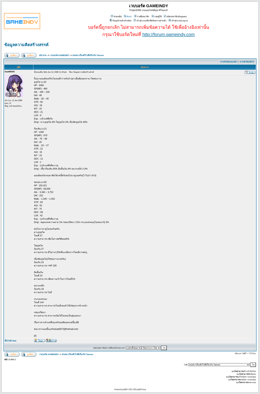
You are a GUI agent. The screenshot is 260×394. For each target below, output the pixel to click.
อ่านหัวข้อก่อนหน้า (228, 62)
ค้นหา (128, 16)
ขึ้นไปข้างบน (10, 341)
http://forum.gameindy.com (168, 34)
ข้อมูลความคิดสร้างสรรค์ (26, 44)
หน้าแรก (43, 55)
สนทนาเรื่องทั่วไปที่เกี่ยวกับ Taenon (88, 55)
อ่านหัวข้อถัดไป (247, 62)
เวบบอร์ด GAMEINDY (59, 55)
